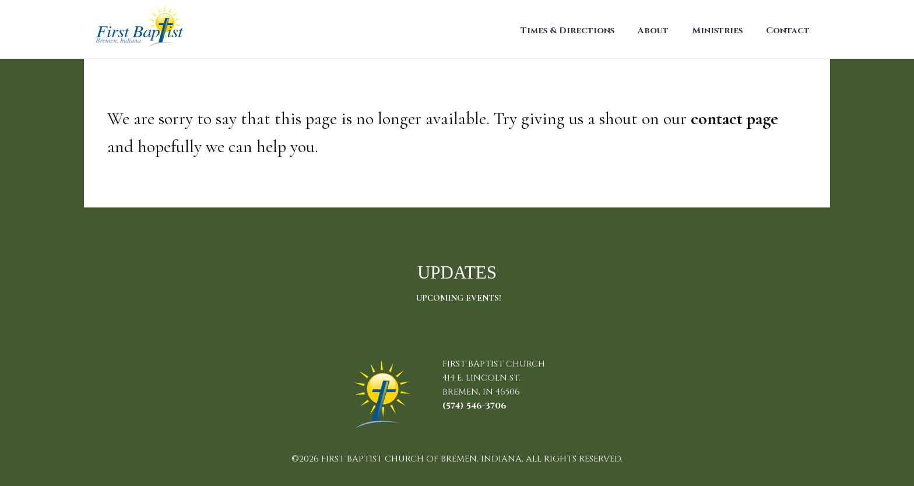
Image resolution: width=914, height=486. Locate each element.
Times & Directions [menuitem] (567, 30)
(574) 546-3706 (474, 406)
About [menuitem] (653, 30)
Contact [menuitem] (788, 30)
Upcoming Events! (458, 298)
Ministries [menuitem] (717, 30)
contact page (734, 118)
